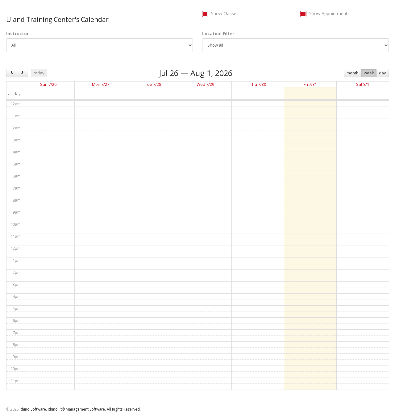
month (353, 73)
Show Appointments (329, 13)
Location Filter (218, 33)
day (382, 73)
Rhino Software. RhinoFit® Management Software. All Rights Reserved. (80, 409)
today (39, 73)
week (369, 73)
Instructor (17, 33)
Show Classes (225, 13)
